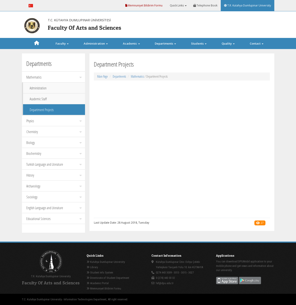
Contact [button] (256, 43)
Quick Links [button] (178, 5)
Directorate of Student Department (108, 277)
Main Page (102, 76)
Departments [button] (165, 43)
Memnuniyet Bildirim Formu (144, 5)
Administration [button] (96, 43)
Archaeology (54, 186)
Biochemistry (54, 153)
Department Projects (42, 109)
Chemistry (54, 131)
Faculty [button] (62, 43)
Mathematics (54, 77)
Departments (119, 76)
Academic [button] (131, 43)
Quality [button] (228, 43)
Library (92, 267)
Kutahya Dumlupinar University (106, 262)
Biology (54, 142)
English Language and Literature (54, 207)
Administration (38, 88)
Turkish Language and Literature (54, 164)
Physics (54, 120)
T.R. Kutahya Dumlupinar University (247, 5)
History (54, 175)
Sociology (54, 197)
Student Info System (100, 272)
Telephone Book (205, 5)
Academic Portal (98, 283)
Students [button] (199, 43)
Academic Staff (38, 98)
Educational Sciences (54, 218)
